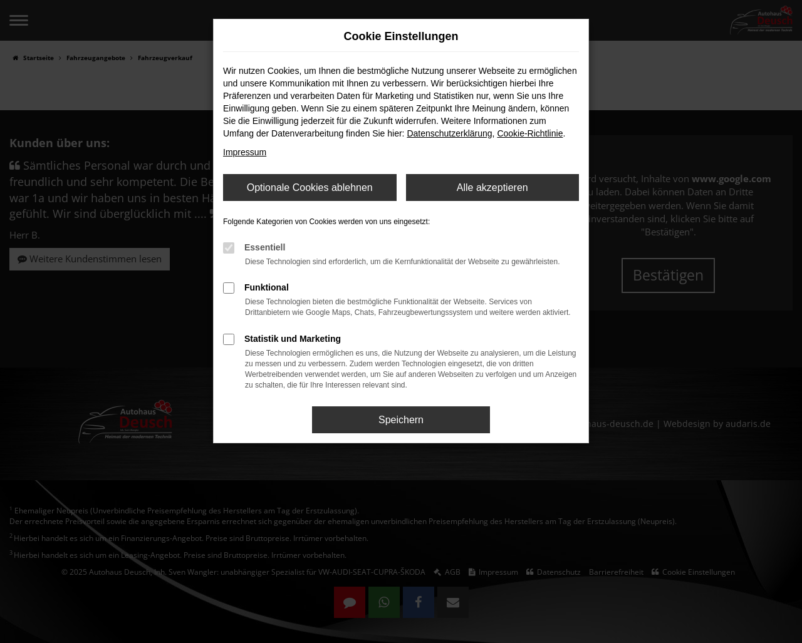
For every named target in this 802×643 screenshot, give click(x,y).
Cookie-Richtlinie (530, 133)
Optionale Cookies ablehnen (310, 187)
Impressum (244, 152)
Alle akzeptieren (492, 187)
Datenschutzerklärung (449, 133)
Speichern (401, 419)
